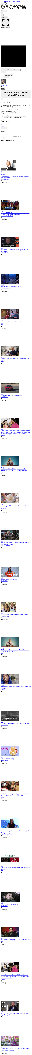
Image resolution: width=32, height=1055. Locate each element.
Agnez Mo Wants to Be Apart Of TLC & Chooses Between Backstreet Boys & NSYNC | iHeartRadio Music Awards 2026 (15, 976)
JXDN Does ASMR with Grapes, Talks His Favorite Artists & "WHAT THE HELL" (15, 650)
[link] (16, 85)
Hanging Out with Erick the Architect (11, 579)
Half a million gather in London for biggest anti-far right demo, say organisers (15, 543)
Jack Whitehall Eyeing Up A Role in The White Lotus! (16, 940)
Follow (3, 88)
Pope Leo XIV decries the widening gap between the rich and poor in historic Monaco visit (15, 213)
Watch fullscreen (5, 23)
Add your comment (6, 137)
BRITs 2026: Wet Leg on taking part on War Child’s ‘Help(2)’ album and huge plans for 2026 (15, 795)
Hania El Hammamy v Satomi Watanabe (12, 286)
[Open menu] (2, 4)
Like (3, 69)
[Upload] (2, 15)
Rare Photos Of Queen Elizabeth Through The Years (15, 723)
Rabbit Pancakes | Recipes (8, 759)
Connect (4, 17)
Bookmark (16, 70)
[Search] (2, 13)
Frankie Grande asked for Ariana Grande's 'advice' (14, 615)
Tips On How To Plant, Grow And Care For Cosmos (15, 1049)
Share (9, 69)
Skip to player (4, 1)
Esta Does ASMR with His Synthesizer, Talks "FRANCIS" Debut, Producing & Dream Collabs (14, 470)
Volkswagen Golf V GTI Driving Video (11, 395)
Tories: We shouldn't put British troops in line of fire (15, 1013)
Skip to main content (14, 1)
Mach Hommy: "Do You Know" (9, 904)
